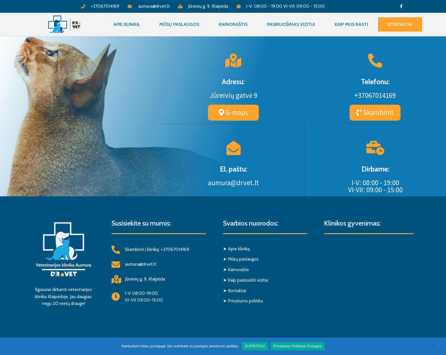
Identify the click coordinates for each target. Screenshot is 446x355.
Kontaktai (400, 24)
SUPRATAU (255, 346)
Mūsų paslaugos (179, 24)
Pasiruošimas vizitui (291, 24)
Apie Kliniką (126, 24)
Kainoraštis (233, 24)
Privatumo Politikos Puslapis (297, 346)
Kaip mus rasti (351, 24)
